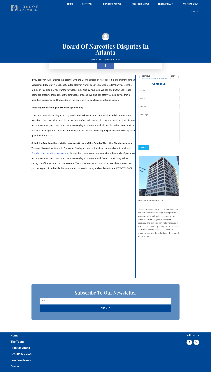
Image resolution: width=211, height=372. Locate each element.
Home (70, 4)
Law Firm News (190, 4)
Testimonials (165, 4)
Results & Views (141, 4)
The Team (88, 4)
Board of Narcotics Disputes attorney (50, 153)
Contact (193, 11)
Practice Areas (113, 4)
